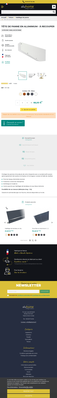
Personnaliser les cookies (26, 387)
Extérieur (28, 335)
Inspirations (28, 332)
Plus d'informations (12, 387)
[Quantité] (22, 102)
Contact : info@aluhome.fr (28, 322)
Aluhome (27, 7)
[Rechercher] (26, 12)
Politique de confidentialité (28, 355)
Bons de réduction (28, 376)
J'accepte (28, 396)
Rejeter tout (28, 391)
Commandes (28, 369)
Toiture (29, 341)
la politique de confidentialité (41, 295)
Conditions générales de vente (28, 353)
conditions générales (23, 295)
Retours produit (28, 367)
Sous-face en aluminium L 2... (40, 228)
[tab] (28, 138)
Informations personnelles (28, 365)
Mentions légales (28, 351)
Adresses (28, 374)
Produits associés (7, 62)
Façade (28, 337)
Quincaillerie (28, 339)
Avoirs (28, 372)
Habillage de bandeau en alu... (13, 228)
